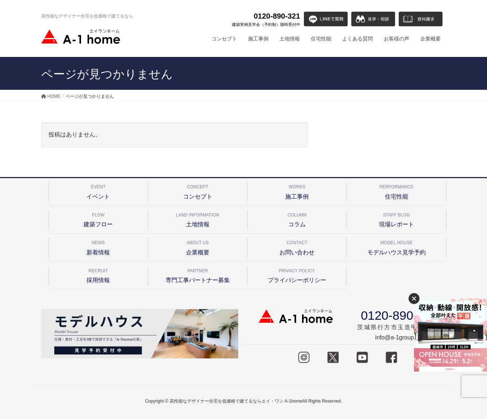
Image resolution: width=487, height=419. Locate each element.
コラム (297, 218)
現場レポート (396, 218)
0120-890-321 (266, 19)
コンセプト (197, 190)
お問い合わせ (297, 246)
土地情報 (197, 218)
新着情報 (98, 246)
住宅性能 (396, 190)
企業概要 (197, 246)
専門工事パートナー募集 (197, 274)
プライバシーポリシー (297, 274)
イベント (98, 190)
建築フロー (98, 218)
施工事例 (297, 190)
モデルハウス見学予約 (396, 246)
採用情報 (98, 274)
